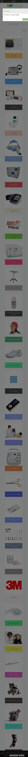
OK (25, 19)
